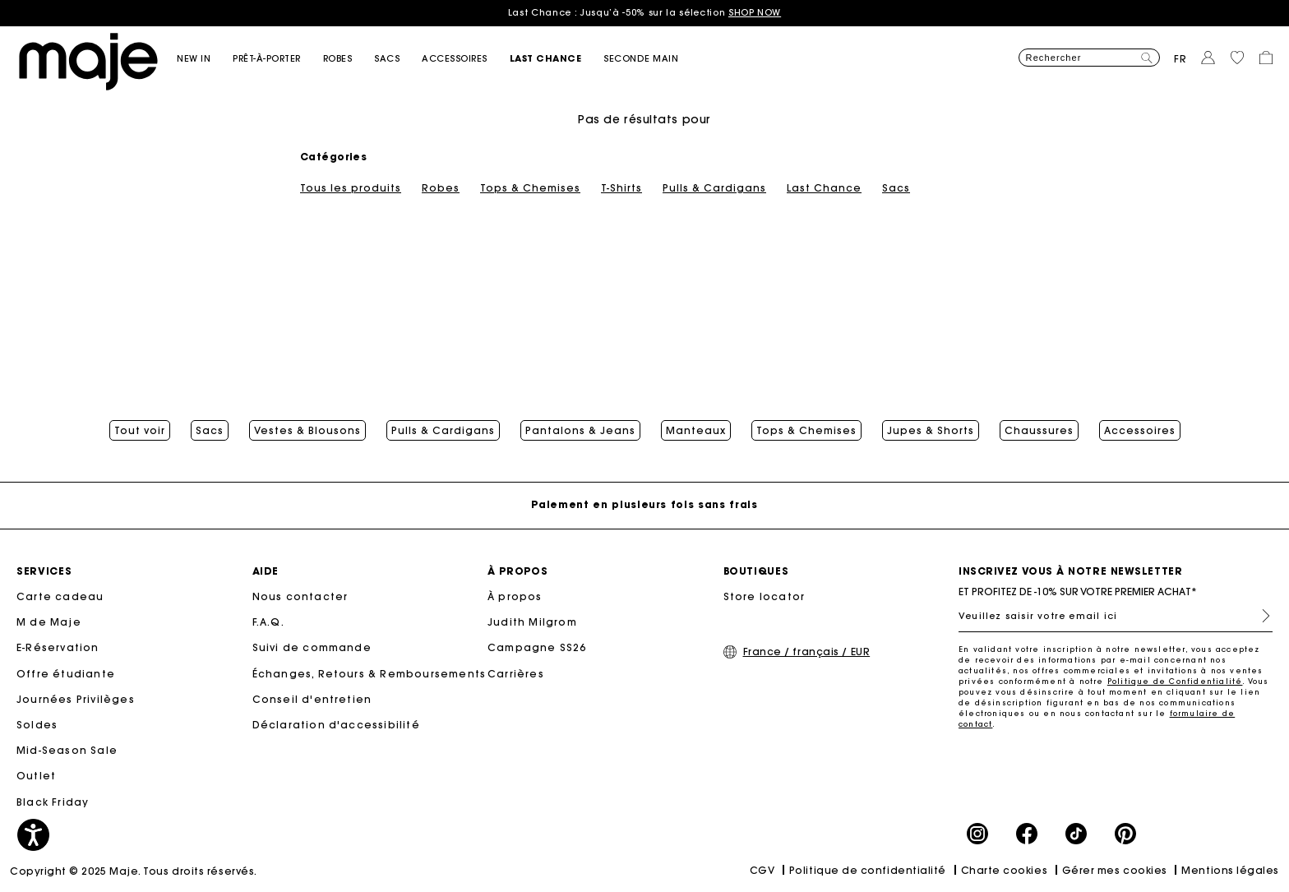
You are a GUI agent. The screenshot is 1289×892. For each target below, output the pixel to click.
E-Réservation (57, 647)
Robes (441, 188)
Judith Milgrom (532, 622)
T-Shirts (621, 188)
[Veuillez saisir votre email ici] (1116, 615)
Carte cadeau (60, 596)
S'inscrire (1259, 615)
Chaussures (1039, 431)
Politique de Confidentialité (1175, 681)
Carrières (515, 674)
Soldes (37, 725)
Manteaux (696, 431)
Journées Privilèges (75, 699)
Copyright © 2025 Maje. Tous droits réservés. (133, 871)
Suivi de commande (312, 647)
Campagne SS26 (537, 647)
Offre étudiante (65, 674)
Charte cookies (1004, 870)
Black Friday (52, 802)
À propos (515, 596)
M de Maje (48, 622)
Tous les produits (350, 188)
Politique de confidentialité (867, 870)
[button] (205, 58)
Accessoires (1140, 431)
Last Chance (824, 188)
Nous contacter (300, 596)
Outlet (36, 776)
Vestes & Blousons (307, 431)
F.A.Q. (268, 622)
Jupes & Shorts (930, 431)
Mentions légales (1230, 870)
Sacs (896, 188)
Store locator (764, 596)
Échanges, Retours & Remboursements (369, 674)
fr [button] (1180, 59)
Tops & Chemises (530, 188)
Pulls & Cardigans (714, 188)
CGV (762, 870)
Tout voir (139, 431)
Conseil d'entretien (312, 699)
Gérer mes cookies (1114, 870)
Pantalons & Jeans (580, 431)
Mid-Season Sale (67, 750)
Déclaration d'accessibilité (336, 725)
